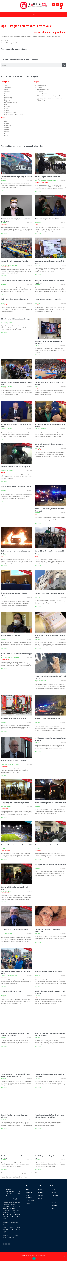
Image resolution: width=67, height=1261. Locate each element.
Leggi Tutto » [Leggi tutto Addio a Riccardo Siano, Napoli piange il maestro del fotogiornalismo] (38, 1046)
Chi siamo (40, 92)
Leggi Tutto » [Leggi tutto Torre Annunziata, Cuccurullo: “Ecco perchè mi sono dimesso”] (38, 1087)
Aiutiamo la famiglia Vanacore (10, 635)
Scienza (3, 766)
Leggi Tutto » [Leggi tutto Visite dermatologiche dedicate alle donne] (38, 233)
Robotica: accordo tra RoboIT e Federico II (14, 760)
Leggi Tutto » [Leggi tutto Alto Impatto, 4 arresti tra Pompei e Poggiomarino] (38, 878)
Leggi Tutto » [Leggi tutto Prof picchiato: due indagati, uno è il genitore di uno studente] (4, 233)
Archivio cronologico (43, 90)
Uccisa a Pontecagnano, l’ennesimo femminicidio (50, 845)
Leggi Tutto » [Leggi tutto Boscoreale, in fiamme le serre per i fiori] (4, 731)
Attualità (42, 182)
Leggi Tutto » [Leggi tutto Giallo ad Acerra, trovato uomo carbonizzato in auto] (4, 565)
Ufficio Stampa (41, 85)
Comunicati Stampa (10, 112)
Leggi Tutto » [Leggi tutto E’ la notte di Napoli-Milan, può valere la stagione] (4, 332)
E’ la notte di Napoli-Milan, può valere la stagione (16, 319)
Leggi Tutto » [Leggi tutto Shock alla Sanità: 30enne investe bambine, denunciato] (38, 354)
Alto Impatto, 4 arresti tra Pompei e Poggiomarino (50, 864)
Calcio (2, 850)
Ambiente (37, 182)
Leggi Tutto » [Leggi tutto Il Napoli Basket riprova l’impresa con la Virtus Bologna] (38, 396)
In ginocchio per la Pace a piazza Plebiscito (14, 261)
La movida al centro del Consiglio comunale (14, 929)
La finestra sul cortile (10, 102)
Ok (34, 1258)
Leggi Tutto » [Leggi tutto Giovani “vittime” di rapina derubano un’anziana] (4, 501)
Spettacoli (7, 92)
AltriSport (37, 388)
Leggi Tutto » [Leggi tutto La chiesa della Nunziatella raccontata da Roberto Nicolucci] (38, 751)
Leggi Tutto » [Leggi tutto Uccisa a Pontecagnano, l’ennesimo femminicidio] (38, 859)
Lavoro (36, 449)
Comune (46, 182)
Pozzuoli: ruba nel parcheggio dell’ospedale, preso (50, 803)
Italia (5, 134)
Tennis (6, 85)
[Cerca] (64, 65)
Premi (2, 808)
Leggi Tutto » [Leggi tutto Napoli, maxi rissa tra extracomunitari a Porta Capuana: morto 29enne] (4, 1046)
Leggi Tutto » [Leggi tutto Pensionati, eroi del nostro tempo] (4, 1005)
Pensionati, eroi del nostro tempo (11, 991)
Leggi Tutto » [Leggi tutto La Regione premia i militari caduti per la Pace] (4, 817)
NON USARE (8, 98)
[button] (61, 7)
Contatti (39, 87)
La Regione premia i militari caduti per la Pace (15, 803)
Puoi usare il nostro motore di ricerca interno (19, 60)
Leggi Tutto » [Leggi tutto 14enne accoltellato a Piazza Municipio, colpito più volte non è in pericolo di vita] (4, 1087)
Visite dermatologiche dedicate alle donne (48, 219)
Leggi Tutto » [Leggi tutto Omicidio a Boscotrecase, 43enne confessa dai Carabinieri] (38, 523)
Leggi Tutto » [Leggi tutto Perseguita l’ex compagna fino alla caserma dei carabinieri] (38, 294)
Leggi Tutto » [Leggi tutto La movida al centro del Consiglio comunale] (4, 944)
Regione (7, 430)
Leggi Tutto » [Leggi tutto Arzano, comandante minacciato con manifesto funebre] (38, 274)
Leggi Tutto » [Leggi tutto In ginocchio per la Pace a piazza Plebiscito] (4, 275)
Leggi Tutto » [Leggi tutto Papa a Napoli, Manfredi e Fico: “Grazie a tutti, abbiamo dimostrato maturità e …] (38, 1128)
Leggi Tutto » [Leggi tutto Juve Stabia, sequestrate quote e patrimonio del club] (38, 1169)
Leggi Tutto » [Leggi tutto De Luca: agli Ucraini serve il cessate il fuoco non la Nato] (4, 439)
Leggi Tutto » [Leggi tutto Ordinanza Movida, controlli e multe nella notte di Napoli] (4, 396)
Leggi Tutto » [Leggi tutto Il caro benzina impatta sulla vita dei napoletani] (4, 481)
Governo (41, 430)
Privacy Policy (41, 100)
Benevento (7, 125)
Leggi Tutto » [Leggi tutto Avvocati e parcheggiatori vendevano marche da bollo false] (38, 648)
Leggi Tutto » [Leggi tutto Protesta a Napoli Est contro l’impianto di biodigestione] (38, 191)
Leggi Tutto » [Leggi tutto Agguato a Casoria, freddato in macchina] (38, 733)
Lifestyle (7, 100)
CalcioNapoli (4, 304)
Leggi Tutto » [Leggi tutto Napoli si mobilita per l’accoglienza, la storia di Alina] (4, 901)
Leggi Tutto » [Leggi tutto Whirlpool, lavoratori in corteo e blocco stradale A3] (38, 565)
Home (27, 1189)
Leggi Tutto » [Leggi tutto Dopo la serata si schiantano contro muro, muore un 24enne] (4, 1169)
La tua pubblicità (42, 94)
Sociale (6, 94)
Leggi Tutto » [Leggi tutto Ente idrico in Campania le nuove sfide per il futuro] (4, 607)
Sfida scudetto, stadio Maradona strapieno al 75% (16, 845)
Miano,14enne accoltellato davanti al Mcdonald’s (16, 281)
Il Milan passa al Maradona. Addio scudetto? (14, 299)
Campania (7, 132)
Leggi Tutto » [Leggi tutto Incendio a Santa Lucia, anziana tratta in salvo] (38, 606)
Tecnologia (7, 87)
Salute (36, 224)
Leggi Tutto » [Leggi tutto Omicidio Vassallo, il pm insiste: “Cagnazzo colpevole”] (4, 1128)
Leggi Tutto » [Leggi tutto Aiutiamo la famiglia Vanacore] (4, 648)
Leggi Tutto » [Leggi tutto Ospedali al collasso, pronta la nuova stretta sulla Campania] (38, 1005)
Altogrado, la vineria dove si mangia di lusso (48, 971)
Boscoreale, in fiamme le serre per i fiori (13, 718)
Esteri (6, 104)
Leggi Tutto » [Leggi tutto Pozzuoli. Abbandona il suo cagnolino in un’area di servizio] (38, 690)
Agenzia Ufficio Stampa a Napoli (13, 114)
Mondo (6, 136)
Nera (6, 224)
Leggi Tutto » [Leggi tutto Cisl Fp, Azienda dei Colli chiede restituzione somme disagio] (38, 458)
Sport (6, 90)
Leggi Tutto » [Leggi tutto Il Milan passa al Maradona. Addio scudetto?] (4, 313)
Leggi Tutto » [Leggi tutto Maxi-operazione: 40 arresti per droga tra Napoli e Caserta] (4, 190)
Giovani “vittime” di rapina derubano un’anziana (16, 486)
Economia (7, 106)
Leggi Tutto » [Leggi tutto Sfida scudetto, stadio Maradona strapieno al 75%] (4, 859)
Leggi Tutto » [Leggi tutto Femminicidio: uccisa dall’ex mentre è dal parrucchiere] (38, 942)
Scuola (6, 766)
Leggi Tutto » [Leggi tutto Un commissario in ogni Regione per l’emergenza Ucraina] (38, 439)
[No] (64, 1256)
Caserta (6, 127)
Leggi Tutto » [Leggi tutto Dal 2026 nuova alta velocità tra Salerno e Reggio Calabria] (4, 668)
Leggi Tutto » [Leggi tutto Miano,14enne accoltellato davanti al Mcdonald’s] (4, 294)
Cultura (6, 108)
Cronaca (6, 110)
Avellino (6, 123)
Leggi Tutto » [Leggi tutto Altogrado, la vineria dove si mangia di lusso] (38, 986)
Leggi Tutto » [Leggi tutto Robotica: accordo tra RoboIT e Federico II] (4, 775)
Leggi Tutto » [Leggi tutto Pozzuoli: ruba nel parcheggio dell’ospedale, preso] (38, 816)
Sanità (39, 449)
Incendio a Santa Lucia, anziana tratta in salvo (49, 593)
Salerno (6, 130)
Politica (6, 96)
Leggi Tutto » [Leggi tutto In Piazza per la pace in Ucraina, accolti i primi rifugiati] (4, 986)
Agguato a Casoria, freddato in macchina (47, 718)
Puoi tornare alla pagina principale (15, 49)
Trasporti (7, 659)
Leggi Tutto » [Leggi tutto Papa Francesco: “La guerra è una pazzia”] (38, 313)
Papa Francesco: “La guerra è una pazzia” (48, 299)
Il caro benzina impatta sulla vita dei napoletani (15, 466)
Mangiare (37, 977)
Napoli (6, 121)
